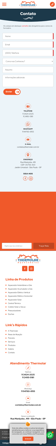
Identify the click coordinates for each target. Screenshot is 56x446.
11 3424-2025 (28, 114)
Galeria (11, 349)
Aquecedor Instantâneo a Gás (20, 285)
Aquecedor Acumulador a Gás (20, 289)
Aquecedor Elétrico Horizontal (20, 296)
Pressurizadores (14, 310)
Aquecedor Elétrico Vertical (19, 292)
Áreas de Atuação (15, 334)
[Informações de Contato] (52, 4)
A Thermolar (13, 331)
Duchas (11, 314)
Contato (11, 352)
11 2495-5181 (28, 116)
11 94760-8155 (28, 131)
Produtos (11, 345)
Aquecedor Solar (15, 300)
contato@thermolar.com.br (28, 147)
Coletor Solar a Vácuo (17, 307)
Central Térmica (14, 303)
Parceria (11, 338)
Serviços (11, 342)
